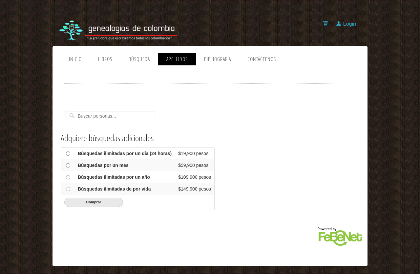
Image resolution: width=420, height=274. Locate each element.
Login (349, 24)
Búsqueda (139, 59)
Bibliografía (217, 59)
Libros (105, 59)
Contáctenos (261, 59)
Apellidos (177, 59)
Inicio (75, 59)
